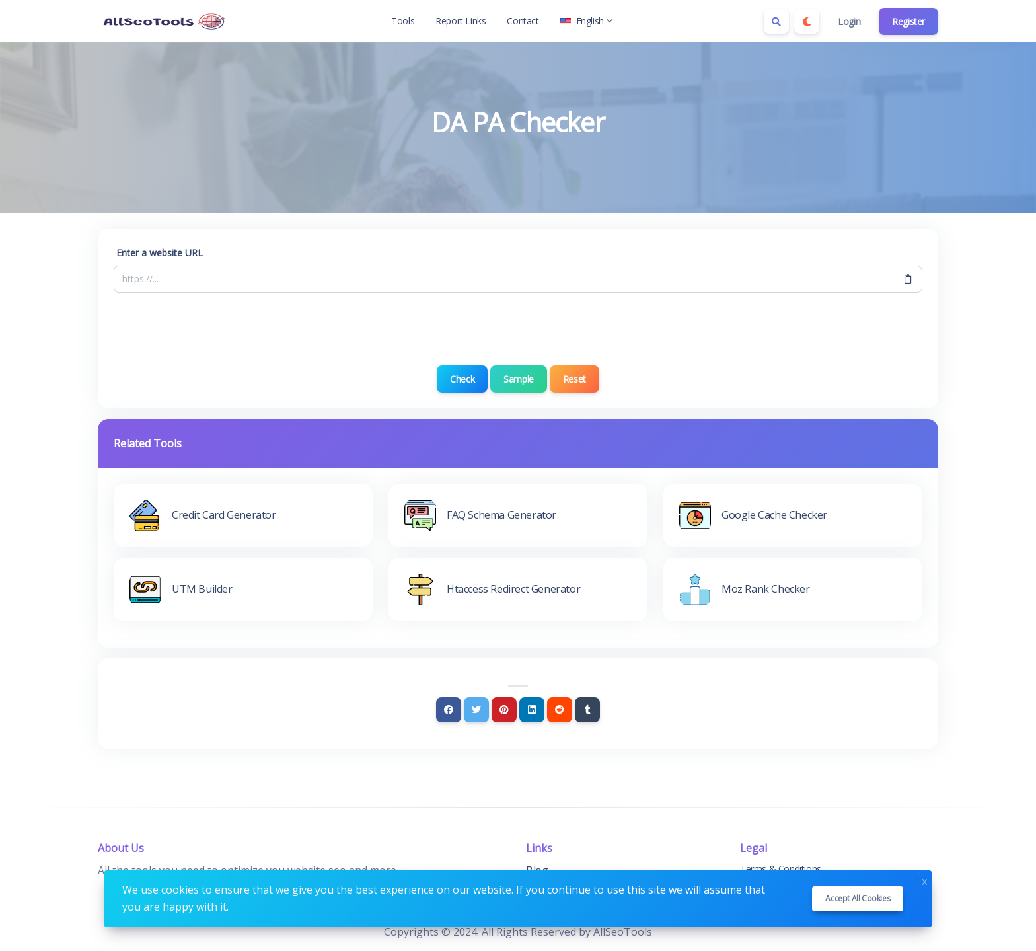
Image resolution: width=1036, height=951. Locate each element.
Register (908, 21)
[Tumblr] (587, 709)
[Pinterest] (504, 709)
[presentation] (518, 329)
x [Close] (924, 880)
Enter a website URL (159, 253)
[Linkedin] (531, 709)
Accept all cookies (857, 898)
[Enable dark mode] (806, 21)
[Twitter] (476, 709)
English (586, 21)
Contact (522, 21)
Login (849, 21)
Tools (402, 21)
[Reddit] (559, 709)
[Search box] (776, 21)
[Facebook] (448, 709)
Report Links (460, 21)
